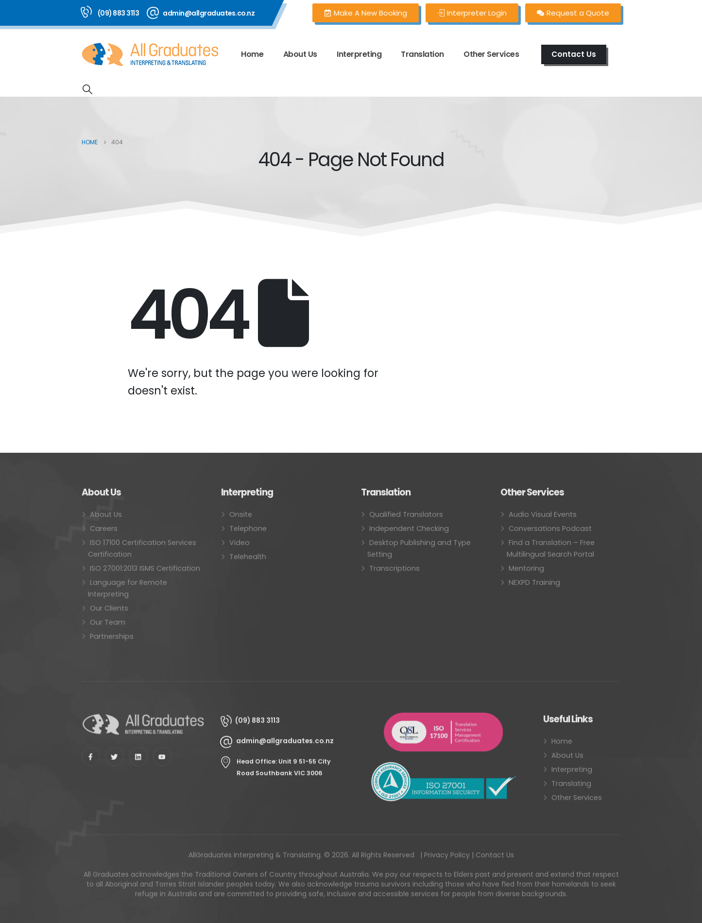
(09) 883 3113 (118, 13)
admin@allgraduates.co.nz (209, 13)
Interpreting (359, 54)
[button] (87, 89)
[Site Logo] (150, 54)
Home (252, 54)
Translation (422, 54)
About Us (300, 54)
